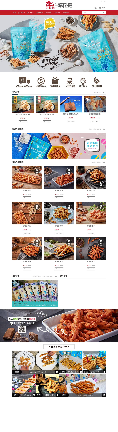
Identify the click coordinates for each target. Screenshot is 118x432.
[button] (95, 7)
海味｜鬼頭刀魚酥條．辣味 (47, 114)
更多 (104, 92)
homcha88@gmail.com (84, 416)
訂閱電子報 (96, 404)
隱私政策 (62, 411)
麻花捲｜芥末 (59, 261)
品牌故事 (46, 408)
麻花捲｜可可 (91, 261)
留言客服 (62, 413)
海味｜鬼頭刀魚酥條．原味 (23, 114)
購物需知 (62, 408)
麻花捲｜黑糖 (59, 190)
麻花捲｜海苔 (59, 226)
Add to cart (23, 122)
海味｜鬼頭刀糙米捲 (94, 114)
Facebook (17, 407)
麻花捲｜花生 (27, 226)
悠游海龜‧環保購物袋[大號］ (71, 114)
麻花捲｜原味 (27, 190)
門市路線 (46, 410)
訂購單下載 (46, 411)
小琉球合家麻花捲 (16, 429)
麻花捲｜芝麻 (91, 190)
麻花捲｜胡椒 (27, 261)
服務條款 (62, 410)
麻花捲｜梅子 (91, 226)
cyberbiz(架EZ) (40, 429)
